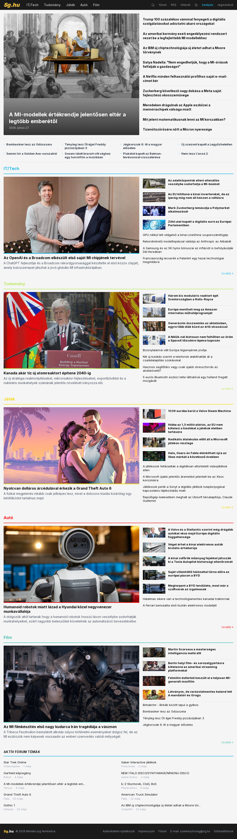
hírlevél (185, 5)
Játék (70, 5)
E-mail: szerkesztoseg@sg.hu (190, 831)
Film (96, 5)
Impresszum (146, 831)
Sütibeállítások (223, 831)
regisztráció (225, 5)
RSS (173, 5)
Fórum (162, 831)
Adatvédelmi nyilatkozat (119, 831)
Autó (84, 5)
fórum (163, 5)
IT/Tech (33, 5)
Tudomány (52, 5)
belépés (207, 5)
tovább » (227, 273)
